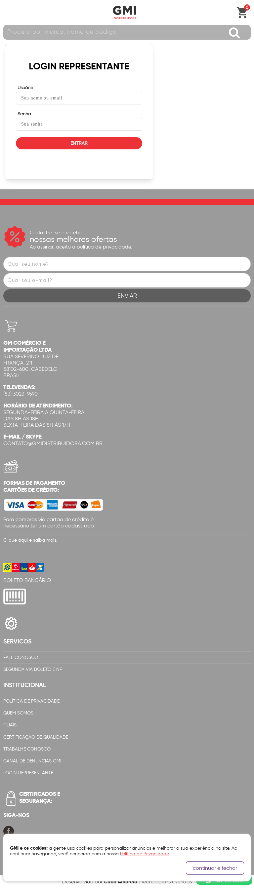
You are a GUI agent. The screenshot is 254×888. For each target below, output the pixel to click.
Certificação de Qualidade (35, 737)
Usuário (25, 88)
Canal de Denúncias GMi (32, 761)
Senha (24, 114)
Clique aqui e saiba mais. (30, 540)
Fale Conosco (20, 657)
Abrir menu (8, 13)
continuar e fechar (215, 868)
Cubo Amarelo (120, 881)
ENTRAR (79, 143)
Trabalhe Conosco (27, 749)
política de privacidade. (104, 247)
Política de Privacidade (31, 701)
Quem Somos (18, 713)
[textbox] (127, 32)
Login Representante (28, 773)
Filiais (10, 725)
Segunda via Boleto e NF (32, 669)
